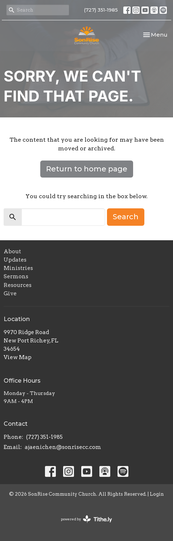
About (12, 251)
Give (10, 293)
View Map (18, 357)
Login (157, 494)
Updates (15, 260)
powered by (86, 519)
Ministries (18, 268)
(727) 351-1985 (101, 10)
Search (126, 216)
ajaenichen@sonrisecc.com (63, 447)
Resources (18, 285)
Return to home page (86, 169)
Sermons (16, 276)
